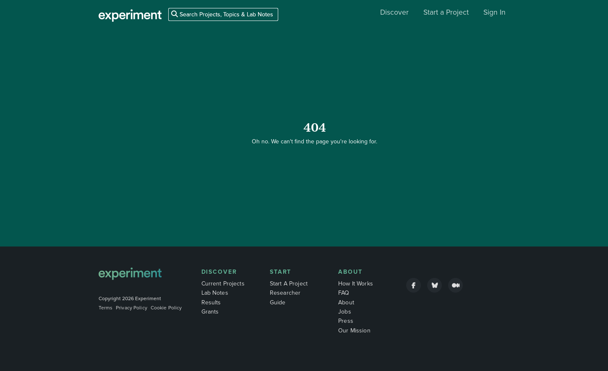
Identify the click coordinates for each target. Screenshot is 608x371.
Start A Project (289, 283)
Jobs (344, 311)
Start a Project (446, 12)
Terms (106, 308)
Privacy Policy (131, 308)
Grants (210, 311)
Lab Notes (214, 292)
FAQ (343, 292)
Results (211, 302)
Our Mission (354, 330)
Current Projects (223, 283)
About (350, 271)
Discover (394, 12)
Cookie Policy (166, 308)
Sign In (494, 12)
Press (345, 320)
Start (281, 271)
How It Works (355, 283)
